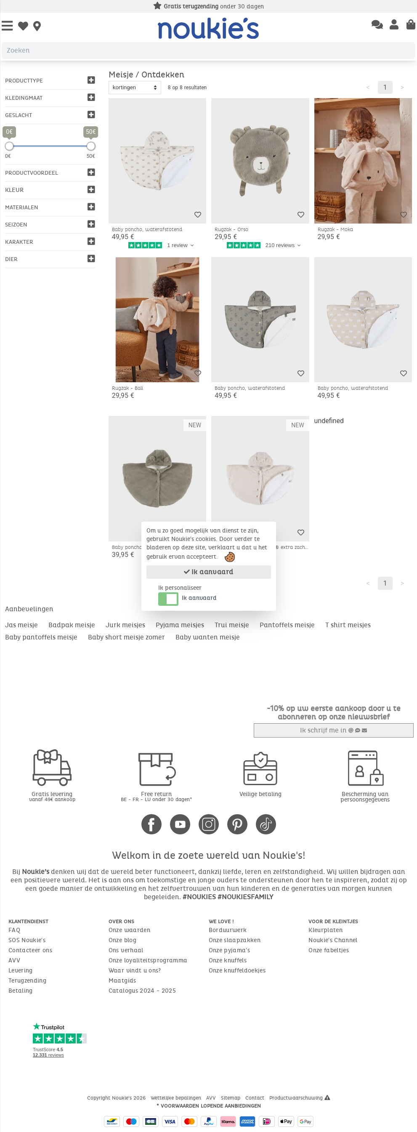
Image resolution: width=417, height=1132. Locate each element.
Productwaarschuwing (299, 1097)
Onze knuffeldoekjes (237, 970)
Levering (20, 970)
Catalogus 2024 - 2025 (142, 990)
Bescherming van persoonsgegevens (365, 796)
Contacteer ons (30, 950)
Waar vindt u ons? (135, 970)
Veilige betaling (260, 793)
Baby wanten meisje (207, 637)
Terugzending (27, 980)
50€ (91, 156)
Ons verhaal (126, 950)
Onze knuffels (228, 960)
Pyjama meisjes (180, 625)
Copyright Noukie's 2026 (117, 1097)
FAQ (14, 929)
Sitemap (231, 1097)
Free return (156, 796)
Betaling (20, 990)
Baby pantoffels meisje (41, 637)
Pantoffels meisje (287, 625)
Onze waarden (129, 929)
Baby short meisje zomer (126, 637)
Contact (255, 1097)
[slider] (9, 146)
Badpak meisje (71, 625)
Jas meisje (21, 625)
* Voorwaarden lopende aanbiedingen (209, 1105)
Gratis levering (52, 796)
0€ (8, 156)
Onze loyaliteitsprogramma (148, 960)
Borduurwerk (228, 929)
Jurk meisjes (125, 625)
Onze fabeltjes (328, 950)
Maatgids (122, 980)
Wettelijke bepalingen (177, 1097)
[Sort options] (135, 87)
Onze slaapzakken (235, 939)
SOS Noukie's (26, 939)
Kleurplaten (325, 929)
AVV (14, 960)
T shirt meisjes (348, 625)
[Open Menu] (7, 26)
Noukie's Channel (333, 939)
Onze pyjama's (229, 950)
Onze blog (122, 939)
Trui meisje (232, 625)
